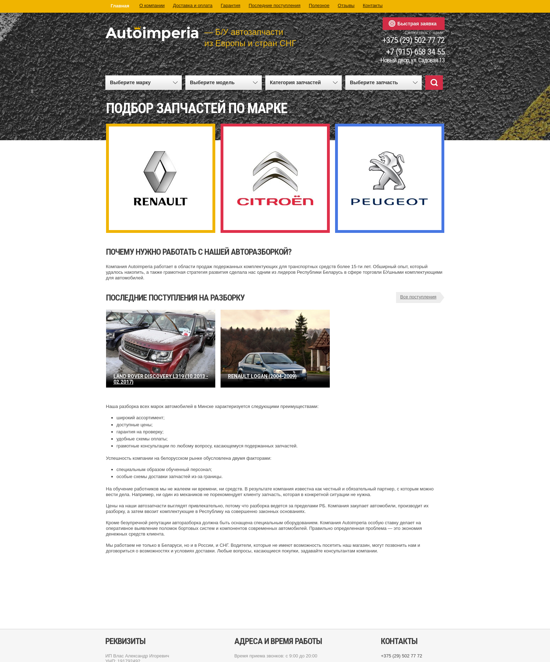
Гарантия (230, 5)
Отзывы (346, 5)
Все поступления (418, 296)
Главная (120, 5)
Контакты (373, 5)
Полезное (319, 5)
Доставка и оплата (192, 5)
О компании (152, 5)
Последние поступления (275, 5)
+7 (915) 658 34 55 (415, 52)
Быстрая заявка (417, 23)
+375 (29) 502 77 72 (413, 40)
